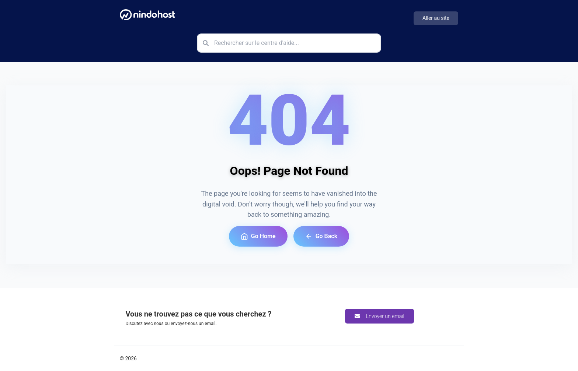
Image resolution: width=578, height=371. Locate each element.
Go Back (321, 236)
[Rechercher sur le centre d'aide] (289, 43)
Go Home (258, 236)
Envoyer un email (379, 316)
